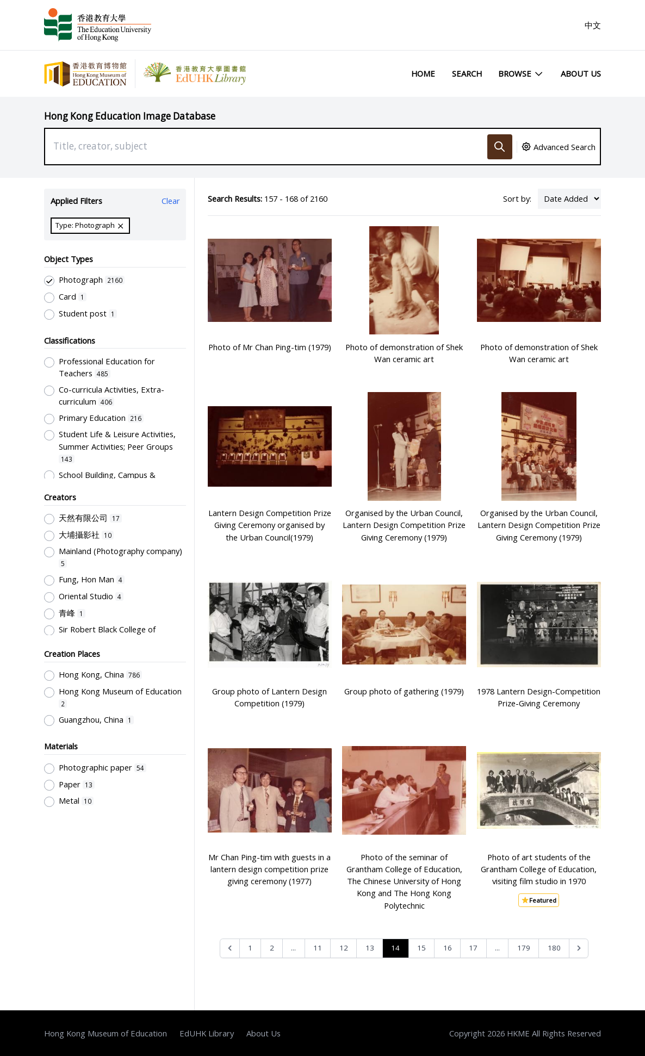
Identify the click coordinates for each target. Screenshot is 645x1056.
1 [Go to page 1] (250, 948)
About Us (581, 73)
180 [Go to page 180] (554, 948)
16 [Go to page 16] (447, 948)
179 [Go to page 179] (523, 948)
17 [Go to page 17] (473, 948)
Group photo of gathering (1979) (404, 691)
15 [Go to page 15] (421, 948)
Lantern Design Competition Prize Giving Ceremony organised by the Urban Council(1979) (269, 524)
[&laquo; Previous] (230, 949)
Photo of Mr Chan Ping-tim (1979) (269, 346)
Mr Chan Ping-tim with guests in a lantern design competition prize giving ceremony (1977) (269, 869)
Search (467, 73)
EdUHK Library (206, 1033)
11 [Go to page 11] (317, 948)
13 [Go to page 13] (369, 948)
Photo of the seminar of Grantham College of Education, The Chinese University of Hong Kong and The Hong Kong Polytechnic (404, 881)
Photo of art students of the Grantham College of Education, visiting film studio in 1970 (539, 869)
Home (423, 73)
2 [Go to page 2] (272, 948)
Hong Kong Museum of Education (105, 1033)
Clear (171, 200)
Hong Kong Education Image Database (129, 116)
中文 (593, 25)
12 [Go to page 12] (343, 948)
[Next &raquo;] (579, 949)
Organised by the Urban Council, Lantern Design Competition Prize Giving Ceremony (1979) (404, 524)
